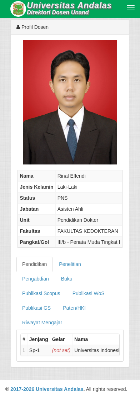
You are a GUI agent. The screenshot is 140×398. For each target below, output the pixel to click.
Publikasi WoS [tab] (88, 293)
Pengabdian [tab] (35, 279)
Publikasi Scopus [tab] (41, 293)
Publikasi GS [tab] (36, 308)
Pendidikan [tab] (34, 264)
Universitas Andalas (59, 389)
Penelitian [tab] (70, 264)
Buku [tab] (66, 279)
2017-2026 (22, 389)
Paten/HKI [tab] (74, 308)
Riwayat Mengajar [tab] (42, 322)
